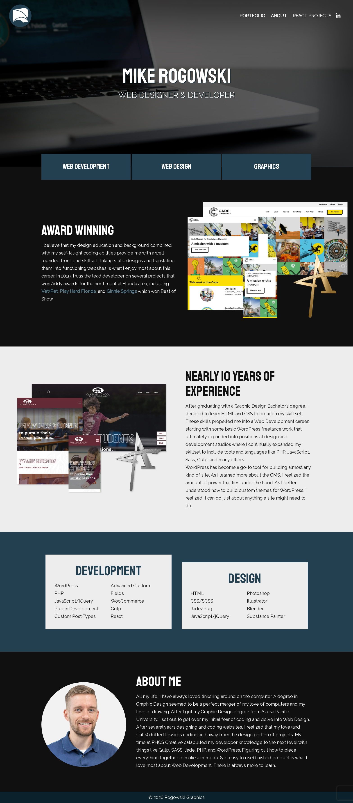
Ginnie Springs (122, 291)
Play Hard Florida (78, 291)
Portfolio (252, 15)
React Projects (312, 15)
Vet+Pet (49, 291)
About (279, 15)
